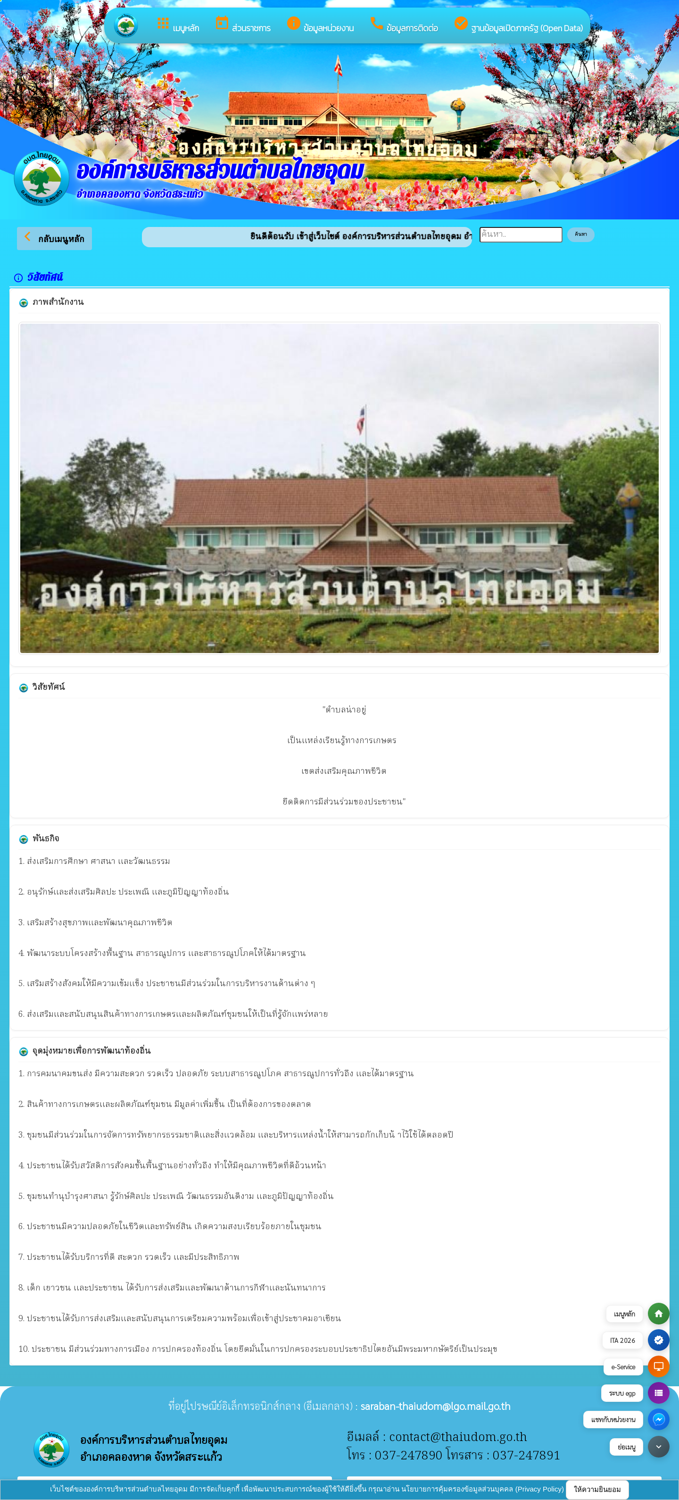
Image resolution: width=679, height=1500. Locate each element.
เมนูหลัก (177, 24)
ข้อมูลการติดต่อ (403, 24)
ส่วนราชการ (242, 24)
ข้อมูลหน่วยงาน (320, 24)
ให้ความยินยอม (597, 1489)
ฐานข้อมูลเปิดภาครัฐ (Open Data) (518, 24)
